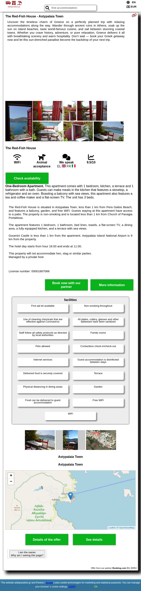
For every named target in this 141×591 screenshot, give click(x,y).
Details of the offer (47, 539)
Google (49, 582)
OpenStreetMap (126, 527)
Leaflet (112, 527)
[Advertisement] (71, 71)
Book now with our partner (66, 284)
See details (94, 539)
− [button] (11, 482)
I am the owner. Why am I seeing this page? (27, 554)
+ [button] (11, 476)
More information (112, 285)
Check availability (27, 178)
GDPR (72, 586)
